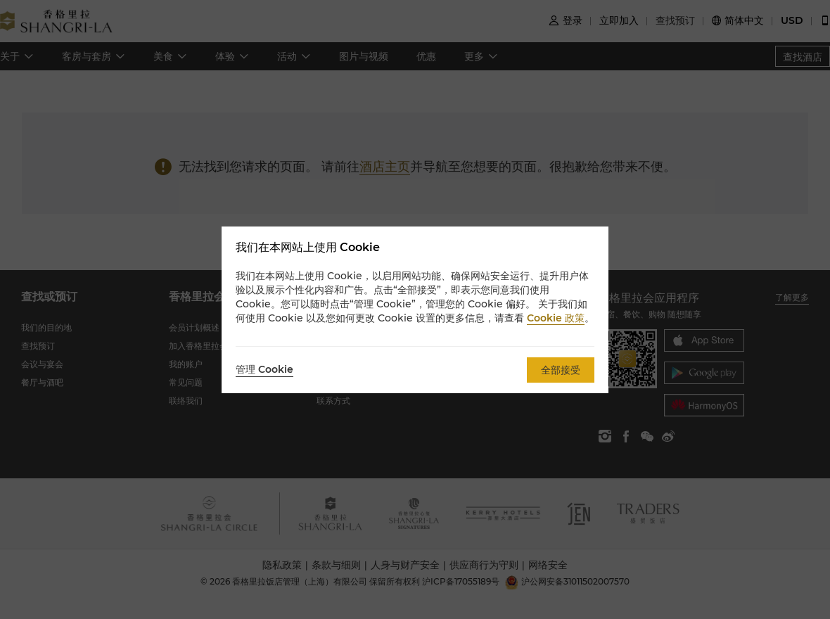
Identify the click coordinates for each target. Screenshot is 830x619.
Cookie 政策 (556, 318)
